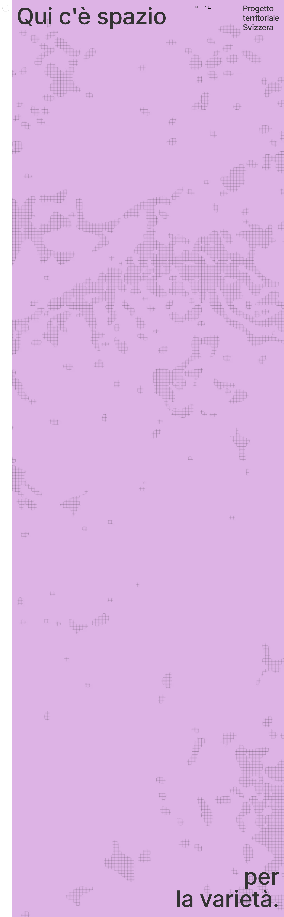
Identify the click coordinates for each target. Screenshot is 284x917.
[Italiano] (209, 7)
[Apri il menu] (5, 8)
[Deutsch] (197, 7)
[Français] (203, 7)
